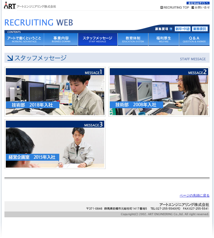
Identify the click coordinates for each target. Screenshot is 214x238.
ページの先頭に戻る (195, 195)
